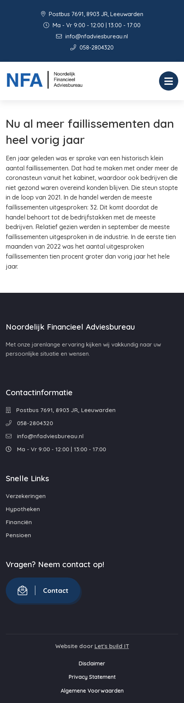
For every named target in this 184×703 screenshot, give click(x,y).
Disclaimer (92, 663)
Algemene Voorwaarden (92, 690)
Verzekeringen (26, 496)
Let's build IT (111, 646)
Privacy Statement (92, 676)
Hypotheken (23, 509)
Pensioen (18, 535)
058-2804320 (92, 47)
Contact (43, 590)
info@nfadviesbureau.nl (92, 36)
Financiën (19, 522)
